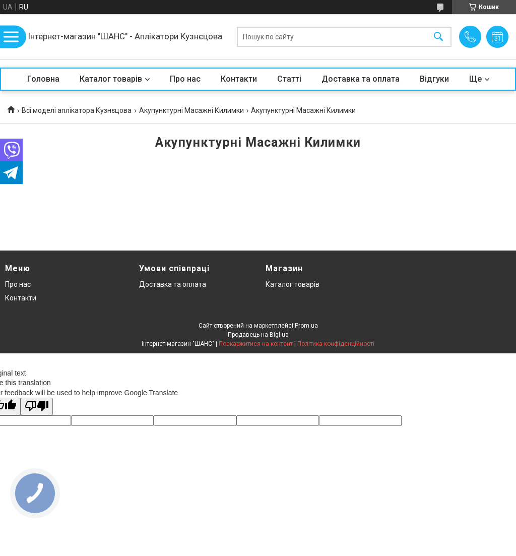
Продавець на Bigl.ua (258, 334)
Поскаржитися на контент (256, 343)
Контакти (239, 79)
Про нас (185, 79)
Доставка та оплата (360, 79)
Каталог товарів (111, 79)
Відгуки (434, 79)
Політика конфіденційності (335, 343)
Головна (43, 79)
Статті (289, 79)
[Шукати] (438, 37)
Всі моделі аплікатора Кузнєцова (77, 110)
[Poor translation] (37, 406)
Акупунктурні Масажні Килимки (191, 110)
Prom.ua (306, 325)
